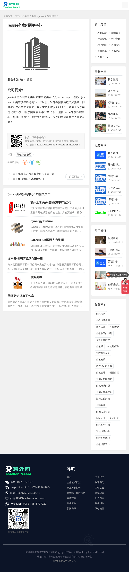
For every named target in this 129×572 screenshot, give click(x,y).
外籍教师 (100, 405)
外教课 (99, 346)
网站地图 (99, 508)
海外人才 (100, 326)
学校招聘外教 (103, 431)
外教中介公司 (24, 154)
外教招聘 (100, 313)
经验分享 (115, 32)
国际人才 (100, 418)
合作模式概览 (74, 482)
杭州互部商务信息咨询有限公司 (51, 202)
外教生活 (102, 32)
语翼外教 (36, 277)
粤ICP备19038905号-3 (64, 561)
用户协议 (99, 498)
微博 (25, 162)
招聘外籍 (114, 372)
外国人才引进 (103, 411)
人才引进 (114, 418)
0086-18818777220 (34, 503)
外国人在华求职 (104, 392)
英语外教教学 (103, 339)
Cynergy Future (41, 221)
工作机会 (99, 487)
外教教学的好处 (104, 333)
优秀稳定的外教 (104, 365)
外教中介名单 (29, 16)
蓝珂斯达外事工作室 (21, 296)
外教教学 (115, 44)
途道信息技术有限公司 (31, 179)
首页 (17, 16)
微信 (38, 162)
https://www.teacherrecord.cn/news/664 (58, 144)
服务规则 (99, 503)
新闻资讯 (71, 508)
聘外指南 (102, 44)
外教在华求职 (103, 437)
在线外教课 (113, 346)
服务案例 (71, 503)
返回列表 (74, 176)
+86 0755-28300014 (28, 493)
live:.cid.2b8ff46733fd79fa (34, 487)
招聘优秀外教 (103, 398)
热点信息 (115, 50)
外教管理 (100, 372)
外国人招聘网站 (104, 379)
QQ (31, 162)
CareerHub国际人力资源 (47, 240)
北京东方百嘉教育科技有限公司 (36, 174)
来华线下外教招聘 (76, 492)
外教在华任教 (103, 424)
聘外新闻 (115, 38)
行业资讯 (102, 38)
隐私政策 (99, 492)
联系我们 (99, 482)
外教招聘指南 (103, 320)
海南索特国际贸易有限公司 (25, 259)
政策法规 (102, 50)
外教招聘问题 (103, 385)
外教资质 (100, 359)
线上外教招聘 (74, 487)
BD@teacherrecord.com (30, 498)
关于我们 (99, 477)
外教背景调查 (103, 352)
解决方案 (71, 498)
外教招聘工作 (103, 444)
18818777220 (25, 482)
